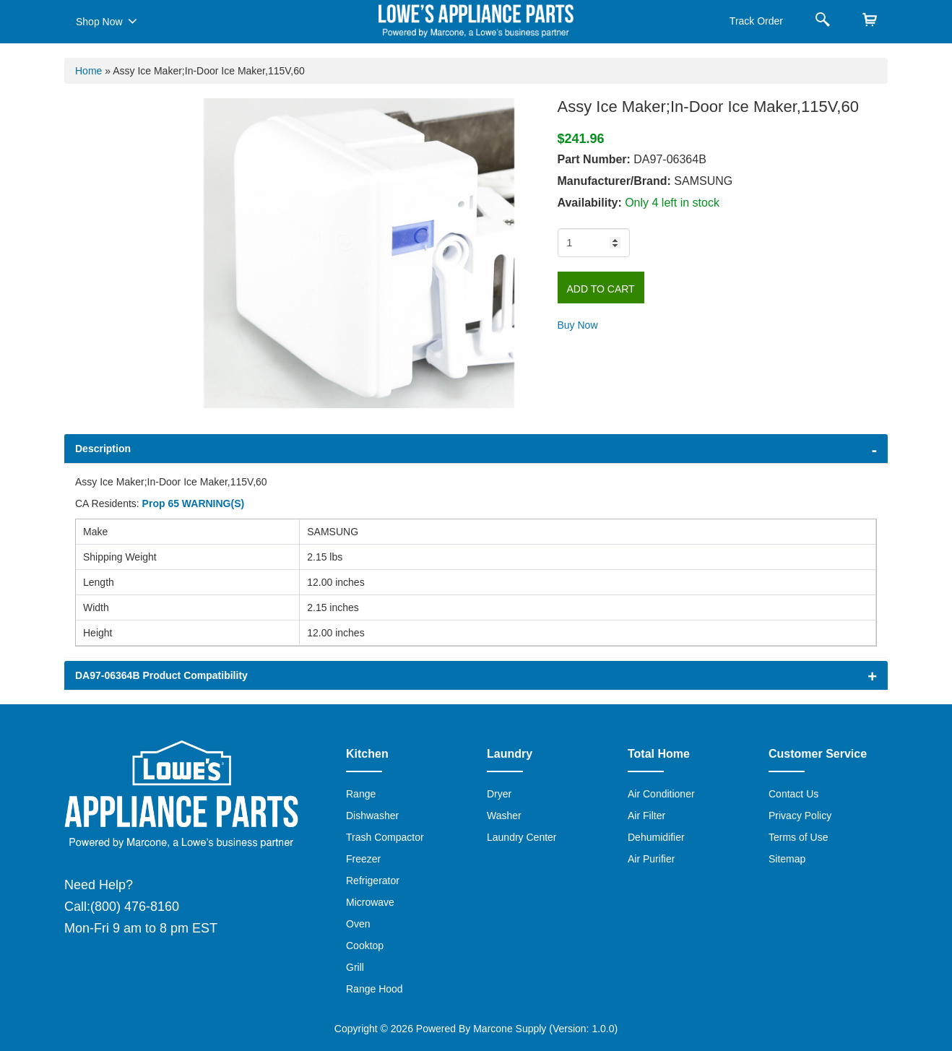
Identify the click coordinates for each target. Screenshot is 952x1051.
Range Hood (374, 989)
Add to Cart (601, 289)
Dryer (499, 794)
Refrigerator (372, 880)
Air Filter (646, 815)
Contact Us (793, 794)
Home (88, 71)
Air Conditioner (661, 794)
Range (361, 794)
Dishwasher (372, 815)
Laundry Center (522, 837)
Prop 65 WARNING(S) (193, 503)
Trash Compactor (385, 837)
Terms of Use (798, 837)
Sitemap (787, 859)
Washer (504, 815)
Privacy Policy (800, 815)
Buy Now (578, 325)
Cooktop (365, 945)
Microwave (370, 902)
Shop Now (106, 21)
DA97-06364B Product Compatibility (161, 675)
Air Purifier (651, 859)
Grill (355, 967)
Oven (358, 924)
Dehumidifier (656, 837)
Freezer (363, 859)
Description (103, 448)
